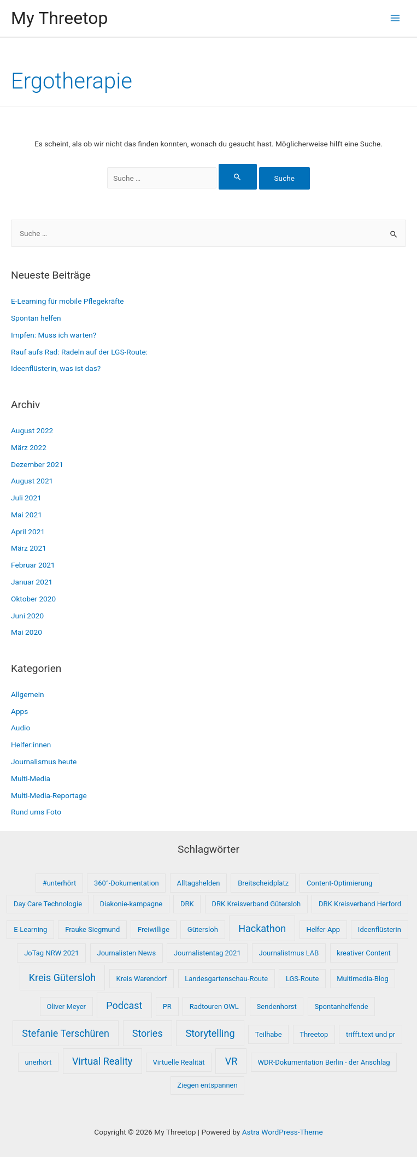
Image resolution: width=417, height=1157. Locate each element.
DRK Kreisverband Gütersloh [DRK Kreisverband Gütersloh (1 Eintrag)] (256, 904)
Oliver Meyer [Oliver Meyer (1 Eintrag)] (66, 1006)
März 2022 (28, 447)
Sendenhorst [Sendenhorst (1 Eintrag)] (277, 1006)
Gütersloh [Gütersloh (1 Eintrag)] (202, 929)
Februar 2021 (33, 564)
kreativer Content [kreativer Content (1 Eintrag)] (364, 953)
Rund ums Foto (36, 811)
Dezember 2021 (37, 464)
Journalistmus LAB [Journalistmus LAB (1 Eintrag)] (289, 953)
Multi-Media (30, 778)
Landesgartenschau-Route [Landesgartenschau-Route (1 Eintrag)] (226, 979)
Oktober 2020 (33, 598)
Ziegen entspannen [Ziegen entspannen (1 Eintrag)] (207, 1085)
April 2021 (28, 531)
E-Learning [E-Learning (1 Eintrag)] (30, 929)
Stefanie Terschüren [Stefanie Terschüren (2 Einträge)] (65, 1033)
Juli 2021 (26, 497)
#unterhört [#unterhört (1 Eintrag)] (59, 883)
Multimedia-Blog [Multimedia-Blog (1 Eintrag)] (363, 979)
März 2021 (28, 548)
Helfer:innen (31, 744)
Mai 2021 (26, 514)
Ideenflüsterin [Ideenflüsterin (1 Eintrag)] (379, 929)
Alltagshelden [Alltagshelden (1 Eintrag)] (198, 883)
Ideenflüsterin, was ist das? (56, 368)
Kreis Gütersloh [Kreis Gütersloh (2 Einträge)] (62, 977)
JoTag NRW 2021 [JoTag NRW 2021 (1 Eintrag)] (51, 953)
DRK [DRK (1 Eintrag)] (187, 904)
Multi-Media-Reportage (49, 795)
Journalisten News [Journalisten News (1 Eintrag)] (126, 953)
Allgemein (27, 694)
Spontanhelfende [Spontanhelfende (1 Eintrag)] (341, 1006)
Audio (20, 727)
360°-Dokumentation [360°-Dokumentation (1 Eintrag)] (126, 883)
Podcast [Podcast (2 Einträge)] (124, 1005)
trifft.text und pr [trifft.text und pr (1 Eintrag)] (370, 1034)
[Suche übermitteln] (238, 177)
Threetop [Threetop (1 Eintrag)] (313, 1034)
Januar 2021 (31, 581)
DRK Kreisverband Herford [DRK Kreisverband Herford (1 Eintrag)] (360, 904)
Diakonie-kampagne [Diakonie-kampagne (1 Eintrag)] (131, 904)
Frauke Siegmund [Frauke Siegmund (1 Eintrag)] (92, 929)
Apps (19, 711)
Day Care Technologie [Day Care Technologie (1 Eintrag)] (48, 904)
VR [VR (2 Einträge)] (231, 1061)
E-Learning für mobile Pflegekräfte (67, 301)
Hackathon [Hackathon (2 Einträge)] (262, 928)
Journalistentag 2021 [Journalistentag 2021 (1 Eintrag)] (207, 953)
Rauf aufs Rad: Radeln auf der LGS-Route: (79, 351)
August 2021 (32, 480)
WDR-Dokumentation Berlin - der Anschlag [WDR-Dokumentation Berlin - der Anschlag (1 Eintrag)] (324, 1062)
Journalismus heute (44, 761)
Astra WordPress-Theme (282, 1132)
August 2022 (32, 430)
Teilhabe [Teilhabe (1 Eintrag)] (268, 1034)
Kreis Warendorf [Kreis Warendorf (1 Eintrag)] (141, 979)
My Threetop (59, 18)
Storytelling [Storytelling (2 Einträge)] (209, 1033)
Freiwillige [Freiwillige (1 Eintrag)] (153, 929)
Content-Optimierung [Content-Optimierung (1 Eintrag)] (339, 883)
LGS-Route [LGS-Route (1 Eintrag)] (302, 979)
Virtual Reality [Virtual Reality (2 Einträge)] (102, 1061)
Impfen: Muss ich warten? (53, 334)
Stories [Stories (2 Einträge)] (147, 1033)
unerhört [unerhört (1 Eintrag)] (38, 1062)
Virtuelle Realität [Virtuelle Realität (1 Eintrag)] (179, 1062)
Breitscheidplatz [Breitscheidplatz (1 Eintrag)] (263, 883)
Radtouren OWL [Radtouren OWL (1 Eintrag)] (214, 1006)
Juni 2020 (27, 615)
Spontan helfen (36, 318)
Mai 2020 (26, 632)
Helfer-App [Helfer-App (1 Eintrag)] (323, 929)
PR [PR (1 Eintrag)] (167, 1006)
